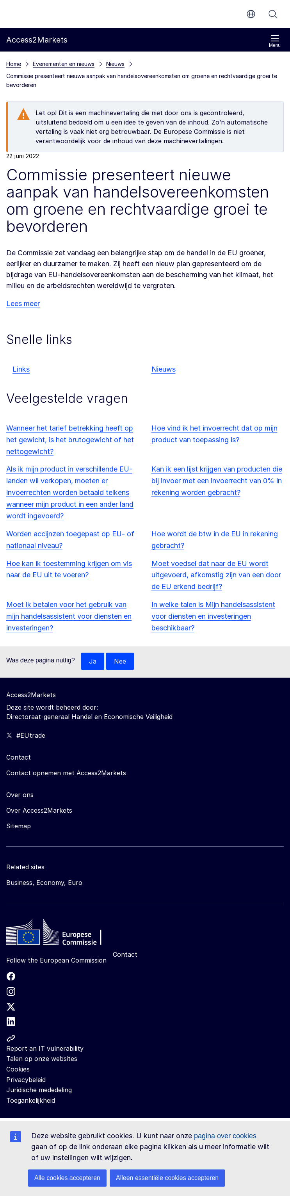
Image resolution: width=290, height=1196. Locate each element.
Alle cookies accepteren (67, 1178)
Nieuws (163, 369)
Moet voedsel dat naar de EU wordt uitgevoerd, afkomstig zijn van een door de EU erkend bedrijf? (216, 575)
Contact (125, 954)
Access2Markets (31, 695)
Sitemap (18, 826)
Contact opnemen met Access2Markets (66, 773)
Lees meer (23, 303)
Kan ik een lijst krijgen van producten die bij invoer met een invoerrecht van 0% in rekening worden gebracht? (216, 481)
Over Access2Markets (39, 810)
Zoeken (273, 14)
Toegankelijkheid (30, 1100)
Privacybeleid (26, 1080)
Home (13, 64)
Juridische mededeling (39, 1090)
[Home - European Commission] (62, 934)
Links (21, 369)
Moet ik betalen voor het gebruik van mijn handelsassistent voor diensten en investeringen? (69, 616)
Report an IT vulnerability (45, 1048)
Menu (275, 41)
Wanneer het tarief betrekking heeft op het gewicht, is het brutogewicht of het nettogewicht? (70, 440)
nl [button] (251, 14)
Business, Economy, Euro (44, 882)
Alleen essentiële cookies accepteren (167, 1178)
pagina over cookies (225, 1136)
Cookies (18, 1069)
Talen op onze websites (41, 1059)
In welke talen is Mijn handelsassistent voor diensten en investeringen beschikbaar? (213, 616)
